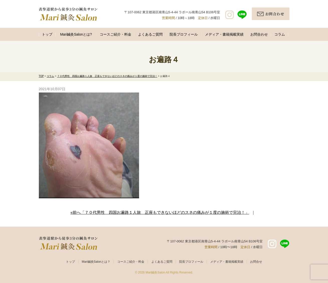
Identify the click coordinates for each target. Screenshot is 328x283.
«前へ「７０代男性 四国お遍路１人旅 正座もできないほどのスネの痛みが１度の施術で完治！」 (159, 212)
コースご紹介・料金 (115, 34)
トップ (47, 34)
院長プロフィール (184, 34)
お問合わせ (259, 34)
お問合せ (256, 261)
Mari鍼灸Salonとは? (76, 34)
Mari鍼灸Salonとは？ (96, 261)
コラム (279, 34)
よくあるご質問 (150, 34)
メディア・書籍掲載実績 (224, 34)
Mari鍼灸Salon (155, 272)
